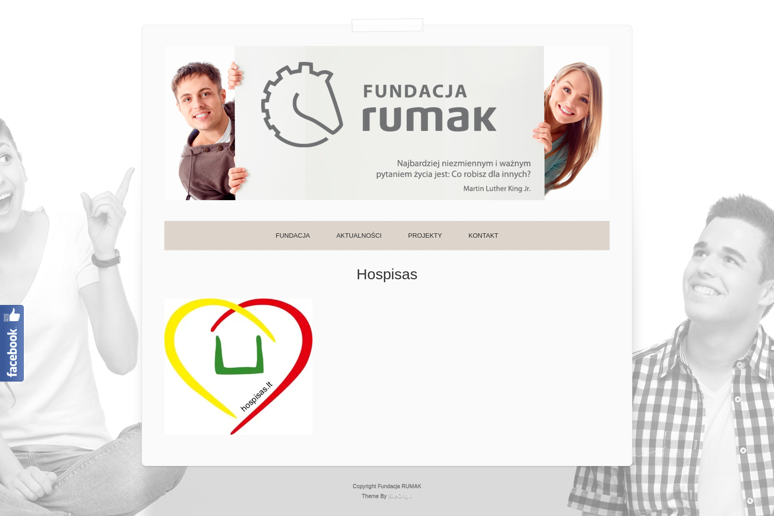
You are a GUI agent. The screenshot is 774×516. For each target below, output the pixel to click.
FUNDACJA (292, 235)
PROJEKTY (425, 235)
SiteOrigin (400, 496)
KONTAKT (483, 235)
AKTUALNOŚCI (359, 235)
